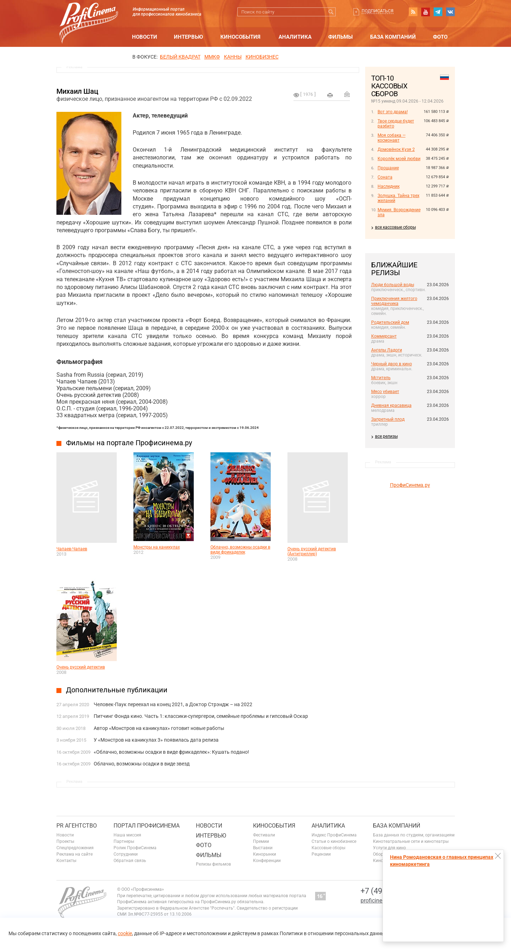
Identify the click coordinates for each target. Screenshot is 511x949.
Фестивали (264, 835)
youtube (425, 11)
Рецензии (321, 854)
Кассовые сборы (328, 847)
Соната (385, 177)
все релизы (386, 436)
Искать (331, 11)
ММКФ (212, 57)
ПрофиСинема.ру (410, 485)
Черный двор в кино (391, 363)
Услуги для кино (389, 847)
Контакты (66, 860)
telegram (438, 11)
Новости (144, 37)
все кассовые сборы (395, 227)
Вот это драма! (393, 111)
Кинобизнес (262, 57)
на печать (330, 95)
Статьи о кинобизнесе (334, 841)
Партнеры (124, 841)
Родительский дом (390, 322)
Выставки (263, 847)
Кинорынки (264, 854)
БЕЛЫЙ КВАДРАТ (180, 57)
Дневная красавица (391, 405)
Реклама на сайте (74, 854)
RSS (413, 11)
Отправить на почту (347, 94)
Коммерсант (384, 336)
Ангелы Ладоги (386, 350)
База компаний (393, 37)
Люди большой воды (392, 284)
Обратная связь (130, 860)
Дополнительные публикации (116, 690)
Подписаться (378, 11)
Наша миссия (127, 835)
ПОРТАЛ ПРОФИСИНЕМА (147, 825)
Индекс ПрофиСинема (334, 835)
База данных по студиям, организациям (414, 835)
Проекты (65, 841)
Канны (233, 57)
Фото (440, 37)
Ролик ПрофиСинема (135, 847)
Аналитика (295, 37)
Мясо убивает (385, 391)
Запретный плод (388, 419)
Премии (261, 841)
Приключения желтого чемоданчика (394, 301)
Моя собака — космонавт (392, 138)
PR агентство (76, 825)
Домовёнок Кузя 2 (396, 149)
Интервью (188, 37)
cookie (125, 933)
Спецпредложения (75, 847)
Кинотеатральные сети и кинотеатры (411, 841)
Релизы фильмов (213, 864)
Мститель (381, 377)
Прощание (388, 167)
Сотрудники (126, 854)
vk (450, 11)
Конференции (267, 860)
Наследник (389, 186)
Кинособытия (240, 37)
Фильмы (340, 37)
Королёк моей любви (399, 158)
